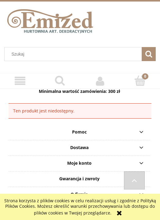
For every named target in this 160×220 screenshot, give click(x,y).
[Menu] (20, 81)
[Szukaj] (149, 54)
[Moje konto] (100, 81)
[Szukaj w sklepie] (74, 54)
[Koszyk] (140, 80)
